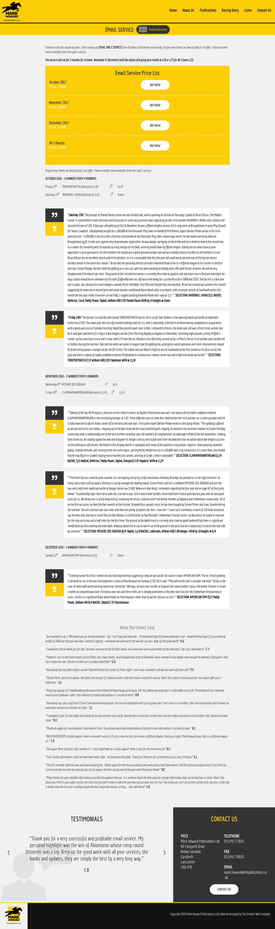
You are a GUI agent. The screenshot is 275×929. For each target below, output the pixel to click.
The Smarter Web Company (256, 914)
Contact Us (264, 10)
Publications (208, 10)
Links (248, 10)
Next (161, 855)
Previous (12, 855)
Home (173, 10)
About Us (188, 10)
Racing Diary (230, 10)
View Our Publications (153, 29)
